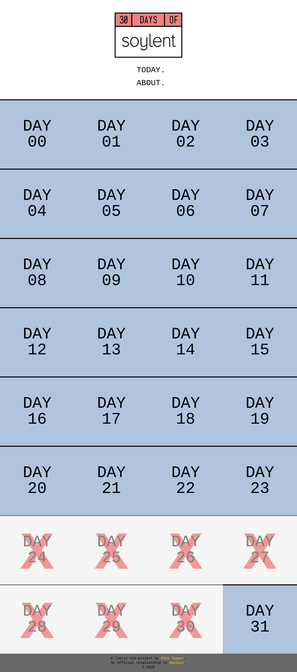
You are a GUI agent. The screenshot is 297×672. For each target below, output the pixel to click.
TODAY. (148, 70)
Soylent (175, 663)
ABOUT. (148, 83)
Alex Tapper (172, 658)
